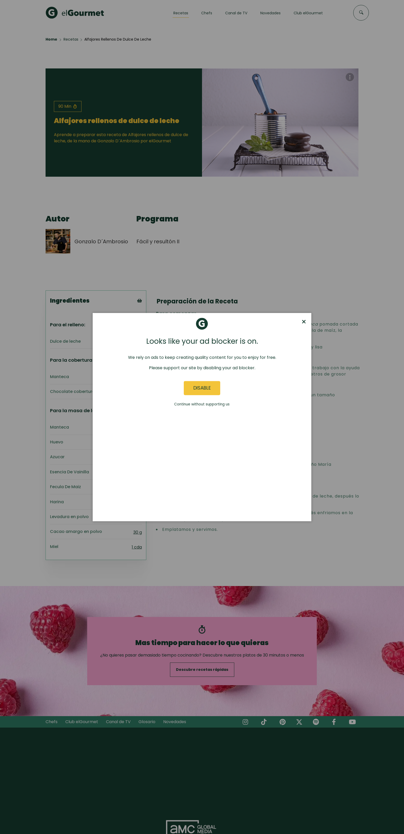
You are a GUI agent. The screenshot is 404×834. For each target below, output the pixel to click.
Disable (202, 388)
